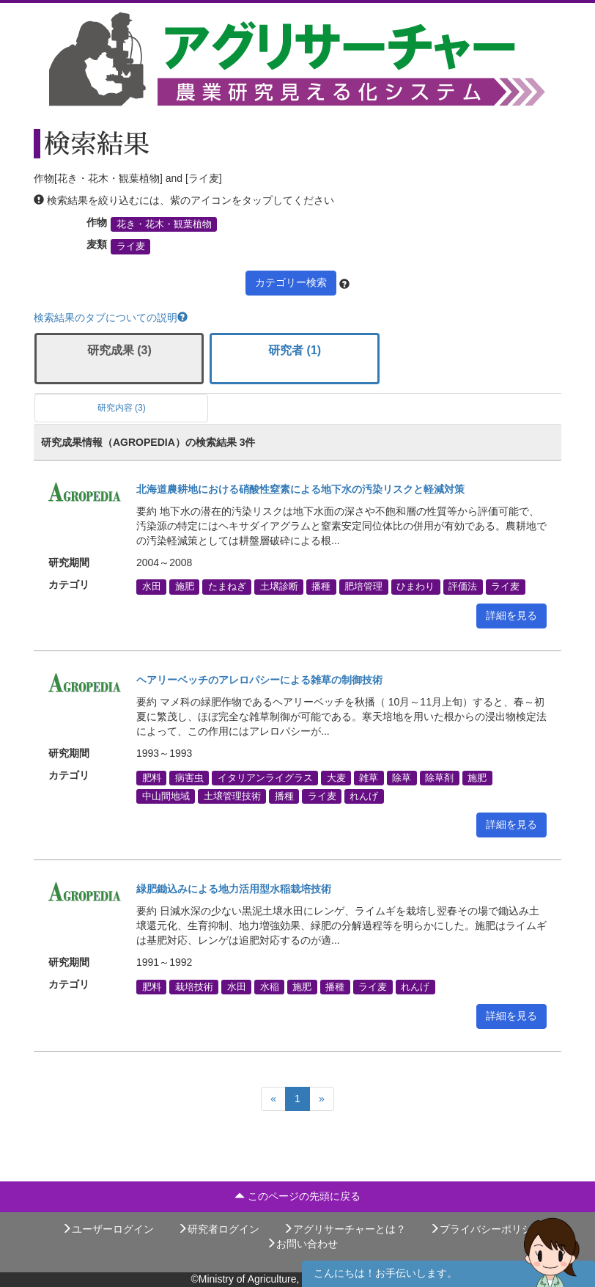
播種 (320, 587)
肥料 (151, 777)
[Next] (321, 1099)
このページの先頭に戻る (297, 1196)
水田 (151, 587)
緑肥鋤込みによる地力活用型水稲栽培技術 (233, 889)
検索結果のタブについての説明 (111, 317)
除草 (401, 777)
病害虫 (189, 777)
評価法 (462, 587)
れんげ (364, 796)
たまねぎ (227, 587)
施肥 (184, 587)
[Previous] (273, 1099)
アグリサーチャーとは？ (344, 1229)
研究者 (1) (294, 350)
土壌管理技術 (232, 796)
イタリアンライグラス (265, 777)
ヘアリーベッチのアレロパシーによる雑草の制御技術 (259, 680)
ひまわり (415, 587)
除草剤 (439, 777)
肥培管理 (363, 587)
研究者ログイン (218, 1229)
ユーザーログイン (108, 1229)
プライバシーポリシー (485, 1229)
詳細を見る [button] (511, 615)
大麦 (336, 777)
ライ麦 (131, 246)
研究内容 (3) (121, 408)
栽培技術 (194, 986)
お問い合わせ (302, 1244)
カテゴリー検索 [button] (291, 282)
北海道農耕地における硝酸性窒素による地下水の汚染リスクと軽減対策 (300, 489)
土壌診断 (279, 587)
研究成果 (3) (119, 350)
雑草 (368, 777)
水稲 (269, 986)
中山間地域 (166, 796)
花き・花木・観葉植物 (164, 224)
